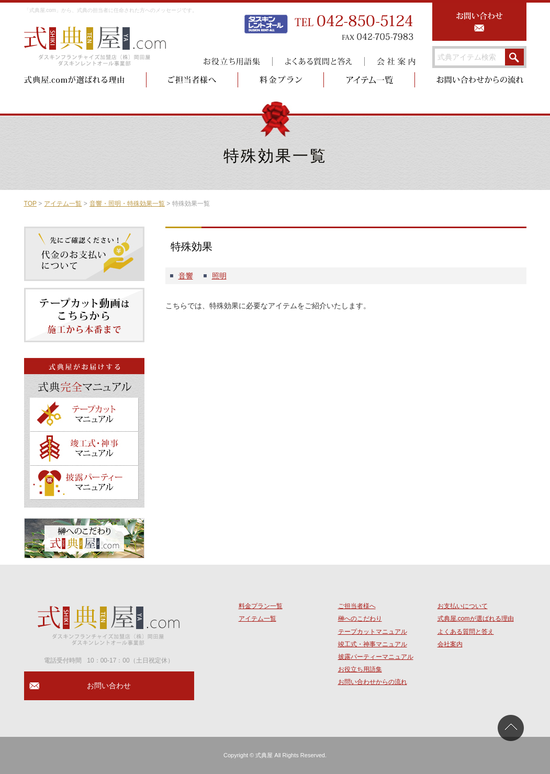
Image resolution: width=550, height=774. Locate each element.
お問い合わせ (109, 685)
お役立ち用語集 (360, 669)
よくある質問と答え (465, 631)
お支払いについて (462, 606)
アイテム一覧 (63, 203)
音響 (185, 276)
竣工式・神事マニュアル (372, 644)
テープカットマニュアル (372, 631)
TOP (30, 203)
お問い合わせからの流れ (372, 682)
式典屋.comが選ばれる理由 (475, 618)
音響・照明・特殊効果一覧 (127, 203)
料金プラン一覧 (261, 606)
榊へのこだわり (360, 618)
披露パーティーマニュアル (375, 656)
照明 (219, 276)
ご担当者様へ (357, 606)
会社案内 (450, 644)
